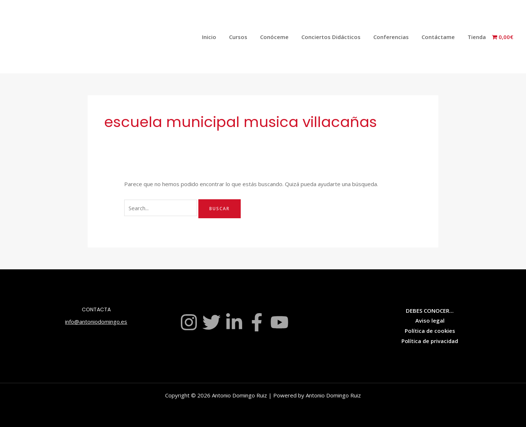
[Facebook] (257, 322)
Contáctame (440, 37)
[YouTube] (279, 322)
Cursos (248, 37)
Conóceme (282, 37)
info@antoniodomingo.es (96, 321)
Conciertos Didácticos (337, 37)
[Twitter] (211, 322)
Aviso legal (430, 320)
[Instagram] (189, 322)
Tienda (477, 37)
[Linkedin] (234, 322)
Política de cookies (430, 330)
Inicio (221, 37)
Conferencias (395, 37)
